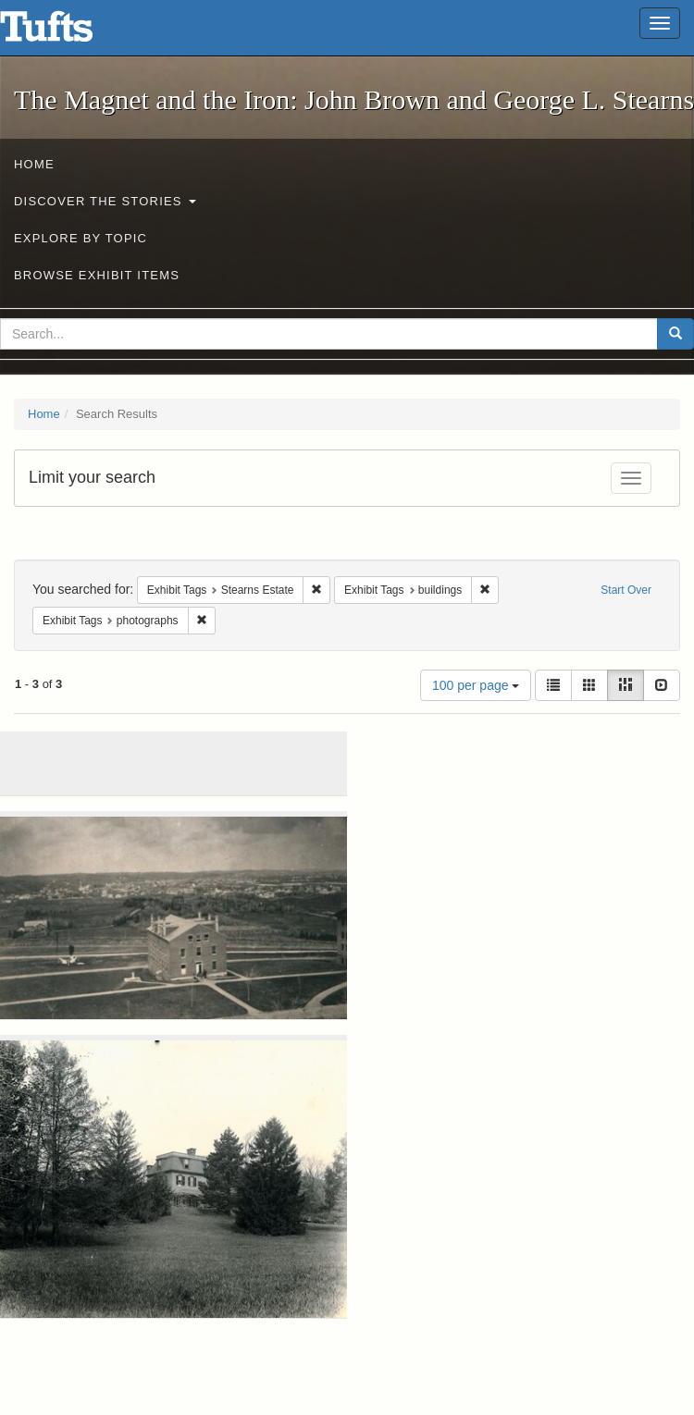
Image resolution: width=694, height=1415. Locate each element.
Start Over (626, 590)
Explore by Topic (80, 238)
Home (34, 164)
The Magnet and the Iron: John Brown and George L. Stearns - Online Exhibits (69, 32)
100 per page (475, 685)
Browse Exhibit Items (97, 275)
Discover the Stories (105, 201)
